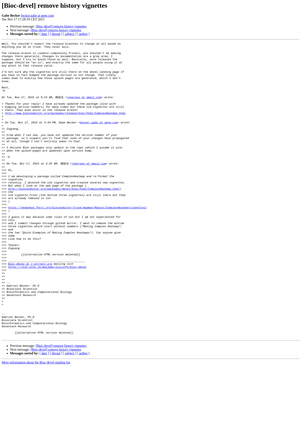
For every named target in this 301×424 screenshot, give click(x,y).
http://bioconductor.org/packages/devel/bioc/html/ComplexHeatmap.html (63, 217)
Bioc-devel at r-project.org (30, 307)
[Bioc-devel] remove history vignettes (61, 26)
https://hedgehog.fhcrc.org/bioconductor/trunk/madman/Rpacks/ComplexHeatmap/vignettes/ (77, 240)
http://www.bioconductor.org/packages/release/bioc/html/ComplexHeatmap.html (65, 127)
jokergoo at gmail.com (84, 108)
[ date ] (44, 34)
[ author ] (83, 34)
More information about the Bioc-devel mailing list (36, 420)
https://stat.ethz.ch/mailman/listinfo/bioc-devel (47, 311)
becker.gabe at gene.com (37, 15)
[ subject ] (69, 34)
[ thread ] (56, 34)
